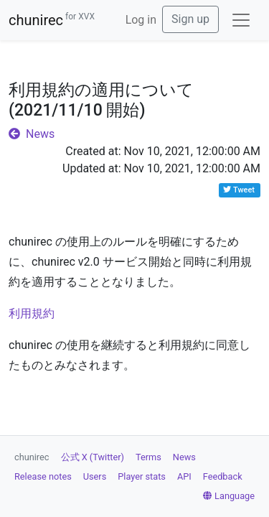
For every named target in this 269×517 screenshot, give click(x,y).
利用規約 (32, 313)
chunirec (52, 20)
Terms (148, 457)
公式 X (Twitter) (92, 457)
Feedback (222, 476)
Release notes (43, 476)
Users (95, 476)
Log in (141, 20)
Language (229, 495)
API (184, 476)
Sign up (190, 19)
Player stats (142, 476)
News (32, 134)
